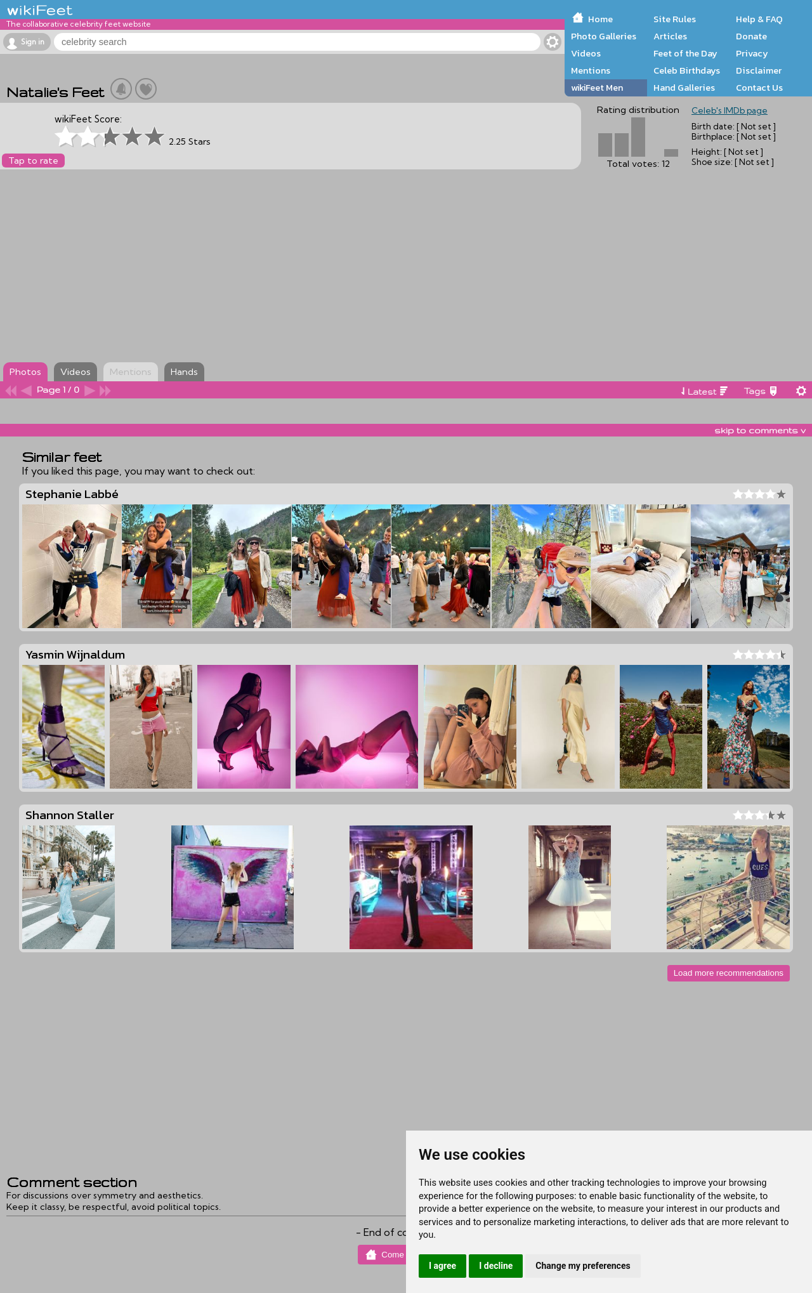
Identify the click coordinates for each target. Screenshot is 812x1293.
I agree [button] (442, 1266)
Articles (670, 36)
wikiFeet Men (597, 88)
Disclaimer (759, 70)
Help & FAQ (759, 19)
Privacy (752, 53)
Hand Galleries (684, 88)
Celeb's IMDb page (729, 110)
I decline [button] (496, 1266)
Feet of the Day (685, 53)
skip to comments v (760, 430)
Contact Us (759, 88)
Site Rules (674, 19)
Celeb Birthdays (686, 70)
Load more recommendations (728, 973)
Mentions (590, 70)
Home (600, 19)
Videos (586, 53)
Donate (751, 36)
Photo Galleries (603, 36)
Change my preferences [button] (582, 1266)
